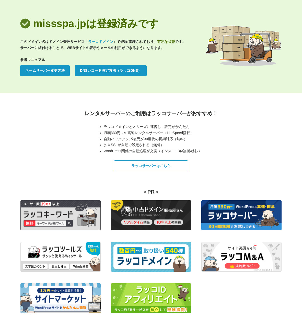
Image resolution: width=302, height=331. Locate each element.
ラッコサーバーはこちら (151, 166)
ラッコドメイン (100, 42)
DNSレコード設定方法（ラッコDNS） (111, 70)
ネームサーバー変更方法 (45, 70)
